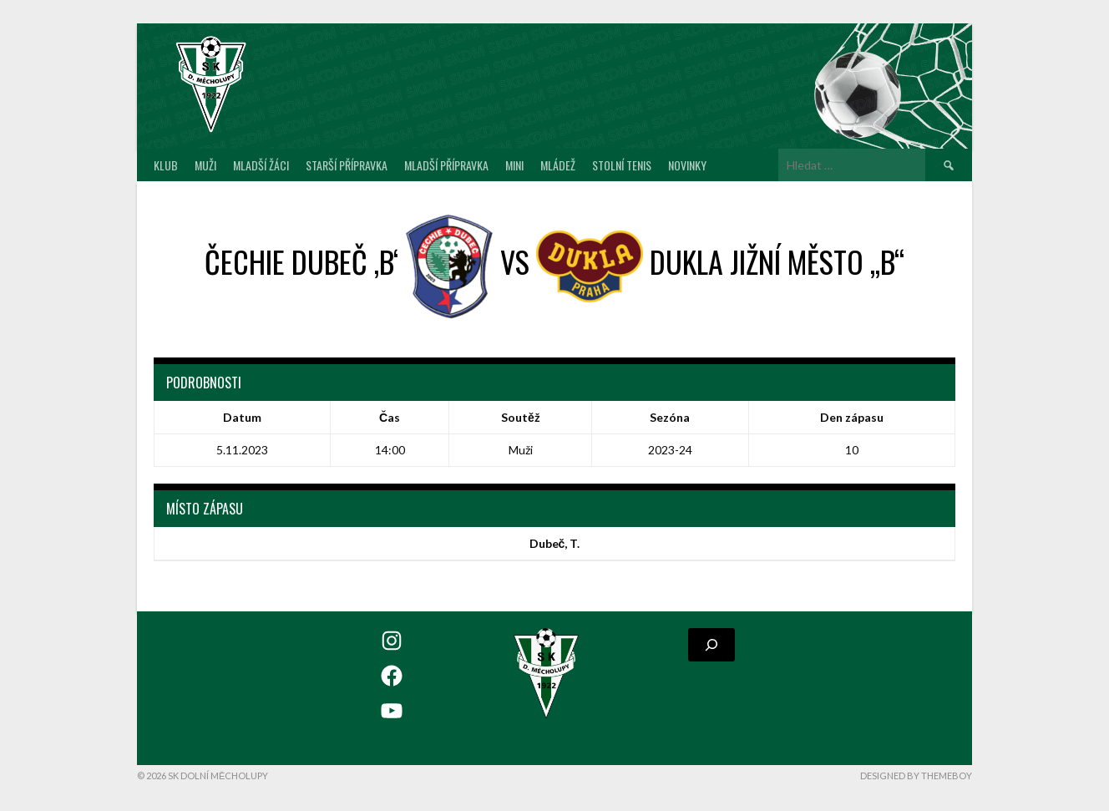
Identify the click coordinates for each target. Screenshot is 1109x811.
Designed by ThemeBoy (916, 775)
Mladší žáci (261, 165)
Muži (205, 165)
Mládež (557, 165)
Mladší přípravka (446, 165)
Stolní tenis (621, 165)
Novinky (687, 165)
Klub (166, 165)
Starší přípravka (346, 165)
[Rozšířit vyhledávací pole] (711, 644)
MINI (514, 165)
